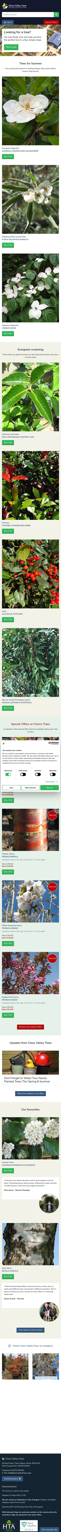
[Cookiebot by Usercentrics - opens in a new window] (50, 743)
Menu (8, 22)
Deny (11, 787)
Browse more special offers (30, 1027)
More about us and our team (30, 1330)
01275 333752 (17, 1470)
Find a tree (11, 47)
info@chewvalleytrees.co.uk (19, 1473)
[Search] (28, 14)
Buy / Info (8, 156)
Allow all (50, 787)
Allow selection (30, 787)
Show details (50, 782)
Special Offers (51, 22)
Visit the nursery (12, 1479)
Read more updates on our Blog (30, 1093)
